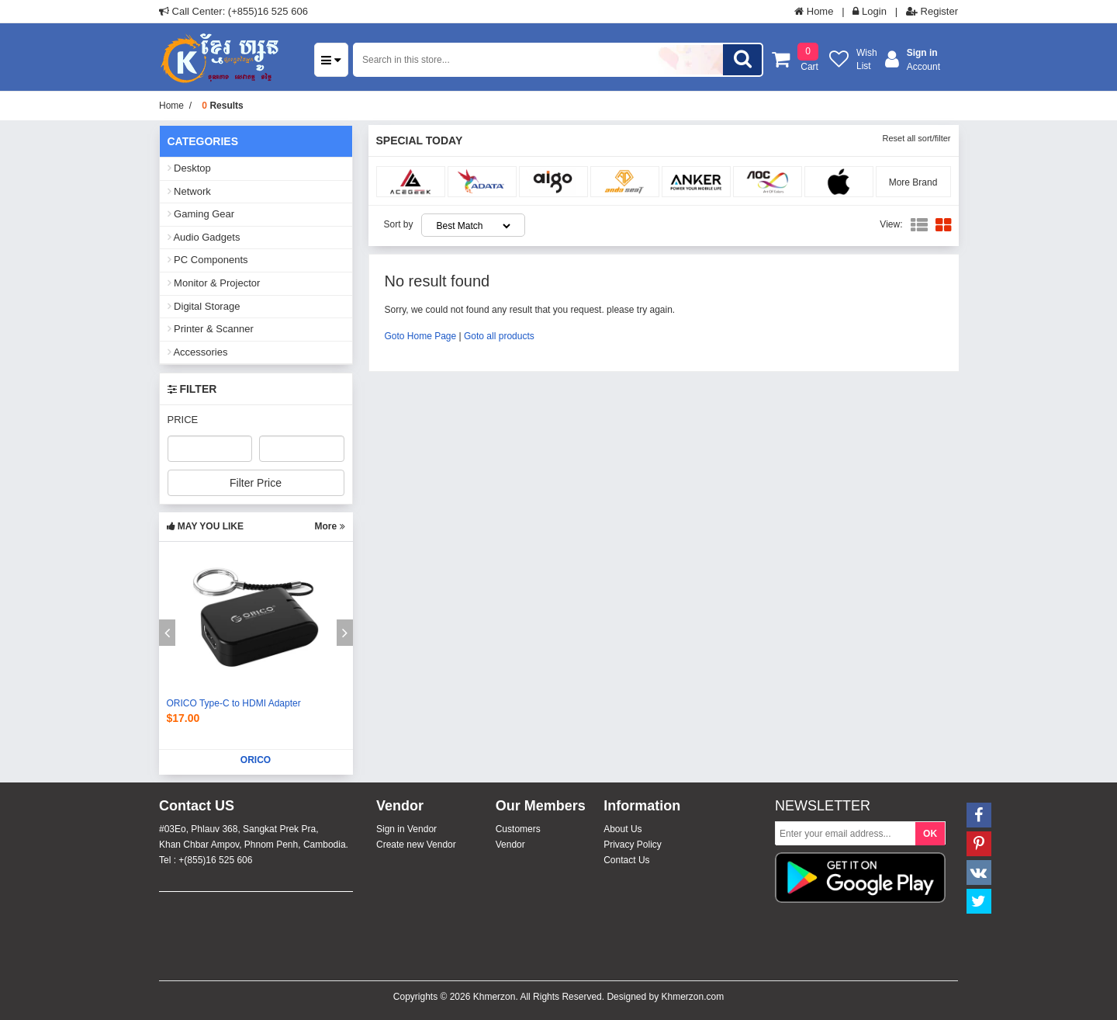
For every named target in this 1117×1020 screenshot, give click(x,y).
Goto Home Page (421, 336)
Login (869, 11)
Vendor (510, 844)
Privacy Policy (632, 844)
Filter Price (256, 483)
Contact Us (626, 860)
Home (813, 11)
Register (932, 11)
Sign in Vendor (406, 829)
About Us (622, 829)
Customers (518, 829)
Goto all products (499, 336)
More (329, 526)
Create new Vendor (416, 844)
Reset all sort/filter (916, 138)
